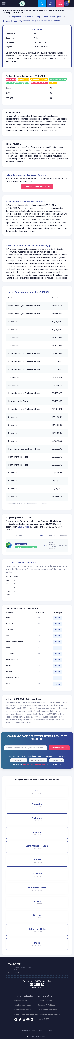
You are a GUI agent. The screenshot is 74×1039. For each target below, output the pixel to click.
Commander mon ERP (59, 748)
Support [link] (41, 1030)
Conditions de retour (22, 1010)
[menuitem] (5, 16)
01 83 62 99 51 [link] (13, 972)
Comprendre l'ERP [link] (45, 1000)
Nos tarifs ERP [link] (43, 1019)
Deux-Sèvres (23, 527)
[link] (42, 3)
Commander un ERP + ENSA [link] (49, 1014)
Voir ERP (57, 618)
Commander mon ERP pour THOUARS (37, 186)
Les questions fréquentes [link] (48, 1010)
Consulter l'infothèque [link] (46, 1005)
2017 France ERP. (38, 1036)
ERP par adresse (19, 760)
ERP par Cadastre (39, 760)
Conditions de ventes (22, 1005)
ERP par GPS (57, 760)
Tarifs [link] (50, 1030)
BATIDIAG (43, 545)
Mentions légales (21, 1000)
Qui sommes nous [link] (28, 1030)
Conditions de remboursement (26, 1014)
